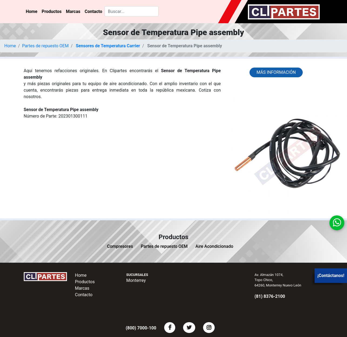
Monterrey (136, 280)
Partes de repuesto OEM (45, 45)
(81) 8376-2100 (270, 296)
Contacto (93, 11)
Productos (52, 11)
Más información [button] (276, 72)
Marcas (73, 11)
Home (32, 11)
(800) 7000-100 (141, 328)
